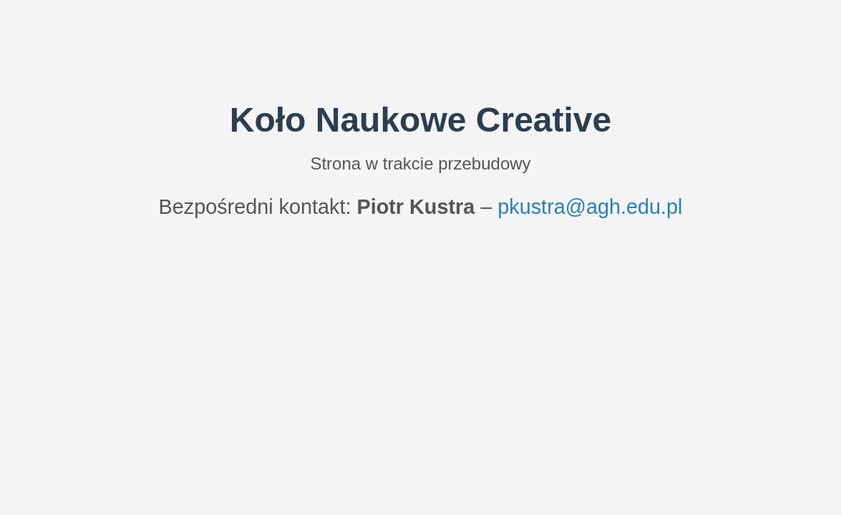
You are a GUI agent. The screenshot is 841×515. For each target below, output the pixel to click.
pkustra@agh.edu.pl (589, 206)
